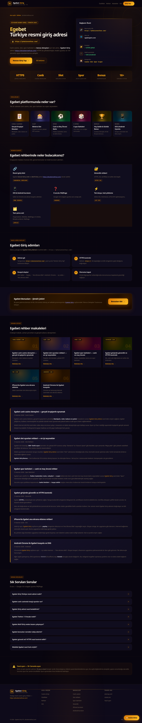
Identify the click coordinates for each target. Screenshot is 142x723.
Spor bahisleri (77, 700)
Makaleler (115, 3)
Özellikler (102, 3)
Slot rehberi (76, 697)
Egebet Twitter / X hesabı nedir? (71, 616)
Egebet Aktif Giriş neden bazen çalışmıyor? (71, 623)
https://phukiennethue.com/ (26, 41)
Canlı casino (76, 693)
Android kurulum (78, 710)
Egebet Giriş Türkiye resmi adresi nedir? (71, 593)
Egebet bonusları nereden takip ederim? (71, 631)
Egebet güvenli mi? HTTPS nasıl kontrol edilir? (71, 639)
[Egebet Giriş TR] (18, 3)
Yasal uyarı (107, 700)
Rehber (108, 3)
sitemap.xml (108, 693)
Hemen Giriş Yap (21, 60)
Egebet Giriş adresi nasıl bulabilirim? (71, 608)
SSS (121, 3)
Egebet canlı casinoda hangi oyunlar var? (71, 601)
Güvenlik (75, 703)
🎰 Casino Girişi (131, 718)
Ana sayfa (13, 15)
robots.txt (107, 697)
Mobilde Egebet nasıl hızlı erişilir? (71, 646)
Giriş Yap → (128, 3)
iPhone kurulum (78, 707)
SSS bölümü (40, 61)
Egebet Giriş (69, 302)
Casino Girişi (45, 693)
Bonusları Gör (118, 301)
